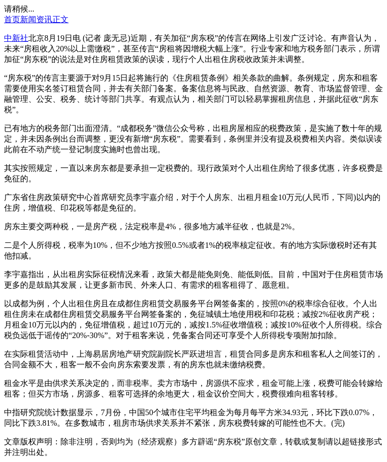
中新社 (16, 38)
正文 (60, 19)
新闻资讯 (36, 19)
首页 (12, 19)
